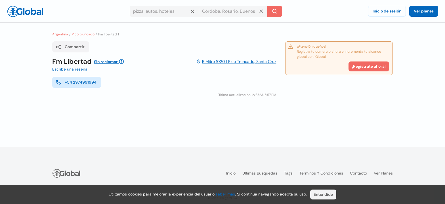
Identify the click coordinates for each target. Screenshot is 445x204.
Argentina (60, 34)
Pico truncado (83, 34)
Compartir (70, 47)
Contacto (358, 173)
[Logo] (25, 11)
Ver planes (424, 11)
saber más (225, 194)
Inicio (231, 173)
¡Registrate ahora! (369, 66)
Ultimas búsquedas (259, 173)
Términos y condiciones (321, 173)
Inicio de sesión (387, 11)
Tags (288, 173)
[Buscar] (274, 11)
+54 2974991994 (76, 82)
